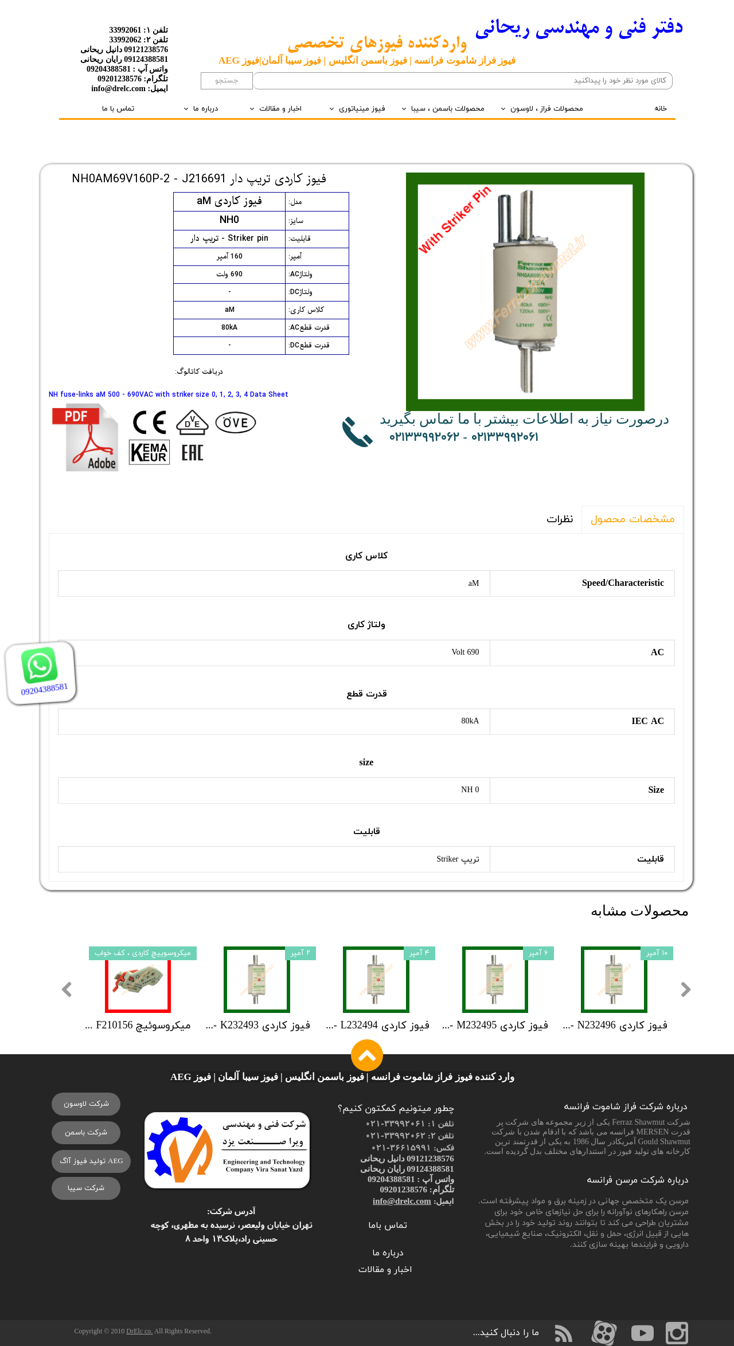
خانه (660, 109)
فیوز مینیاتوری (362, 109)
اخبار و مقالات (280, 109)
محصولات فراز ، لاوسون (546, 109)
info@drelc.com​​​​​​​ (402, 1201)
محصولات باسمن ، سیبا (448, 109)
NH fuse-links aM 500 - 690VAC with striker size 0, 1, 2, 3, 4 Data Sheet (168, 395)
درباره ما (205, 109)
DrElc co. (139, 1331)
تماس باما (387, 1225)
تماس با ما (118, 109)
